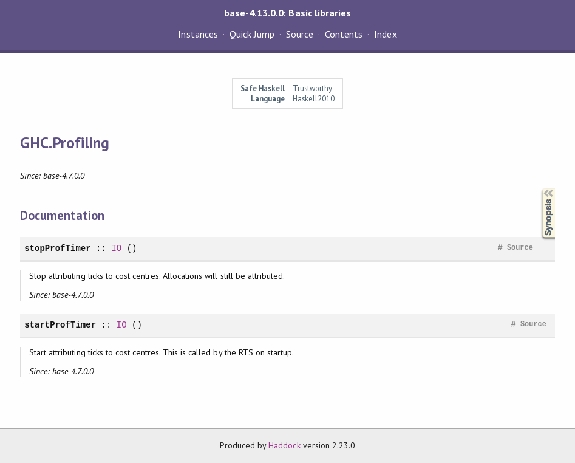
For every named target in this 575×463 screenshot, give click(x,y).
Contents (343, 34)
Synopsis (538, 188)
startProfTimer (60, 325)
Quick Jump (252, 34)
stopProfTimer (57, 248)
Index (385, 34)
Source (299, 34)
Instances (197, 34)
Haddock (284, 445)
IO (116, 248)
